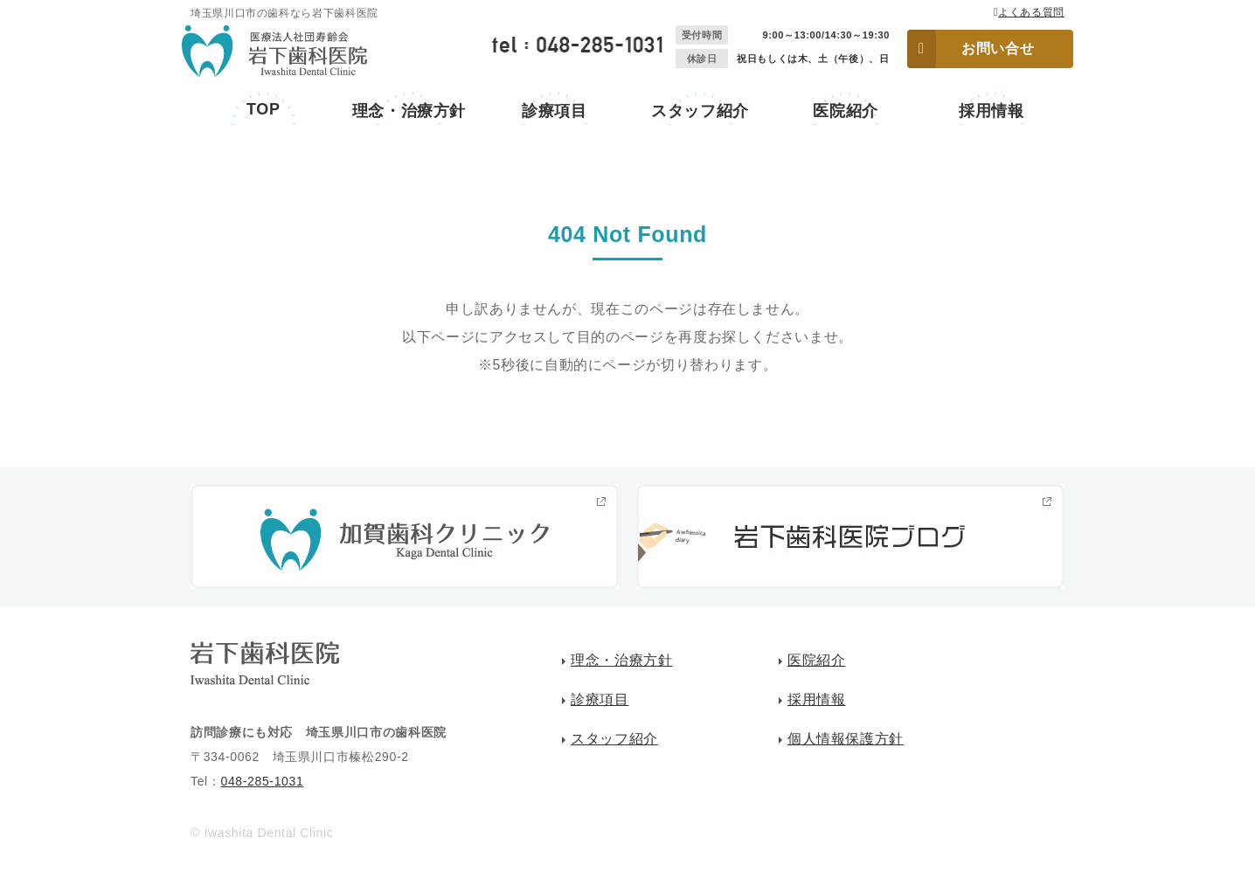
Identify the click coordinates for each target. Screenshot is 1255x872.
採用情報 (991, 111)
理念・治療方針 (409, 111)
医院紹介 (845, 111)
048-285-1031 (261, 781)
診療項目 (554, 111)
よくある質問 (1031, 12)
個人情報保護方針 (845, 738)
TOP (263, 109)
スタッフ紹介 (700, 111)
